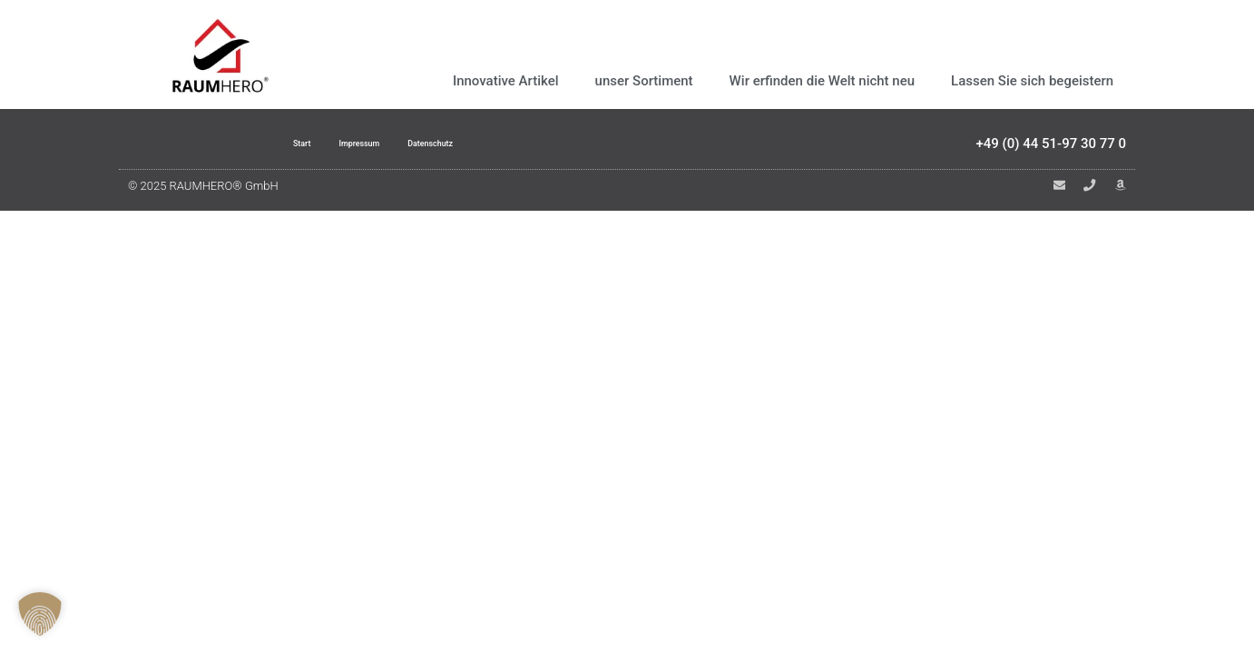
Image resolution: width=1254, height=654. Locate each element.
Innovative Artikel (506, 81)
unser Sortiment (644, 81)
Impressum (350, 147)
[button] (40, 614)
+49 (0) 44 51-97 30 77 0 (1050, 147)
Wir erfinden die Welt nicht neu (822, 81)
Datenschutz (450, 147)
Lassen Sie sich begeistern (1032, 81)
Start (273, 147)
